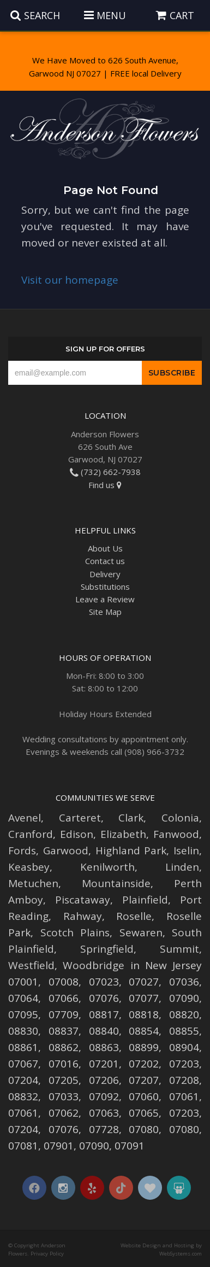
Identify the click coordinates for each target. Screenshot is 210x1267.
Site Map (105, 611)
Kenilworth (107, 867)
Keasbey (29, 867)
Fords (22, 850)
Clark (130, 818)
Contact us (105, 560)
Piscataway (82, 900)
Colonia (180, 818)
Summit (179, 949)
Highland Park (131, 850)
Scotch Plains (75, 932)
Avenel (24, 818)
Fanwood (176, 834)
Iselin (186, 850)
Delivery (105, 573)
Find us (105, 484)
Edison (76, 834)
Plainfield (145, 900)
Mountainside (116, 883)
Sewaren (141, 932)
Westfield (31, 965)
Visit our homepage (69, 280)
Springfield (107, 949)
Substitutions (105, 586)
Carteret (80, 818)
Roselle (134, 916)
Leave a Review (105, 599)
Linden (182, 867)
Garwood (65, 850)
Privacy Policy (47, 1253)
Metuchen (33, 883)
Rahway (82, 916)
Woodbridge (93, 965)
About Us (105, 548)
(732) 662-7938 (105, 471)
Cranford (30, 834)
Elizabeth (123, 834)
